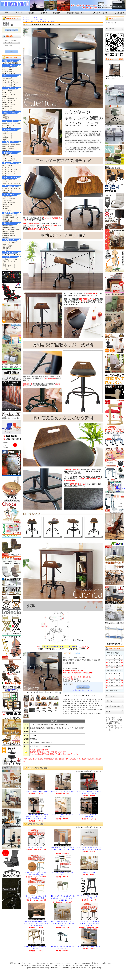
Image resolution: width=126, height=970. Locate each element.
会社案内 (44, 13)
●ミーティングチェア (9, 84)
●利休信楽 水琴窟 (8, 233)
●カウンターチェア (8, 100)
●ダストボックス (8, 167)
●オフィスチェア (8, 80)
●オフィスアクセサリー (10, 86)
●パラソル (5, 244)
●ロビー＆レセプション (10, 82)
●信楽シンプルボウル (9, 231)
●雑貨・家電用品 (8, 146)
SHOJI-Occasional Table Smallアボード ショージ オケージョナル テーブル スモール (36, 923)
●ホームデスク (7, 78)
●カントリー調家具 (8, 198)
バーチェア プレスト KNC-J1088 (62, 791)
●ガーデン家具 (7, 246)
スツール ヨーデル (89, 873)
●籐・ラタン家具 (8, 204)
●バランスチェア (8, 71)
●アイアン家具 (7, 196)
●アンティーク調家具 (9, 110)
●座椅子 (5, 115)
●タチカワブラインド (9, 161)
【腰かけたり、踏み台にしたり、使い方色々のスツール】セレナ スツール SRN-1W (63, 898)
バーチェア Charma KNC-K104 (89, 946)
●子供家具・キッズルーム (11, 188)
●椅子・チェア (7, 102)
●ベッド (5, 132)
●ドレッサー (6, 210)
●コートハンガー (8, 157)
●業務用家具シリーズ (9, 215)
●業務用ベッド (7, 138)
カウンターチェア (40, 17)
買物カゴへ (120, 488)
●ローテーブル (7, 106)
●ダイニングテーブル (9, 169)
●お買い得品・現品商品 (10, 63)
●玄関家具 (5, 155)
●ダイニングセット (8, 173)
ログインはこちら (112, 22)
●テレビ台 (5, 181)
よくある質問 (119, 13)
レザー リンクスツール (36, 847)
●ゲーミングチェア (8, 73)
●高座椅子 (5, 117)
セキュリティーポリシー (100, 13)
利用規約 (31, 13)
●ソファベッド (7, 134)
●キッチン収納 (7, 165)
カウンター (54, 21)
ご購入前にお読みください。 (83, 690)
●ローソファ (6, 92)
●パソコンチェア (8, 69)
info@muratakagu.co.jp (81, 963)
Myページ (19, 13)
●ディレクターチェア (9, 104)
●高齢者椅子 (6, 150)
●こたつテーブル (8, 125)
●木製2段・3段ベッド (9, 192)
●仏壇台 (5, 208)
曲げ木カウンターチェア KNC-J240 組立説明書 (59, 647)
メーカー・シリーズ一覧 (31, 21)
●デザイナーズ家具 (8, 202)
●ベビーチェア (7, 190)
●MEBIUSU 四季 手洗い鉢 (11, 229)
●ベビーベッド (7, 136)
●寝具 (4, 140)
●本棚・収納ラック (8, 179)
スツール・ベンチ (40, 19)
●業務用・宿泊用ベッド (10, 217)
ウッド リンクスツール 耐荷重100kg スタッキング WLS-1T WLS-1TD (89, 923)
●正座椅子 (5, 119)
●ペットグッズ (7, 108)
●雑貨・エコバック (8, 265)
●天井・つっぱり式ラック (11, 183)
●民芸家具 (5, 206)
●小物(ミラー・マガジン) (11, 259)
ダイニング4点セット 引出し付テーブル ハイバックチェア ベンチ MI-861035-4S (63, 923)
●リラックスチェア (8, 94)
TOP (6, 13)
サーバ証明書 (117, 720)
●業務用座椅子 (7, 221)
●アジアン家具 (7, 200)
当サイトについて (111, 696)
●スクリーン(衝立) (8, 158)
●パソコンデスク (8, 67)
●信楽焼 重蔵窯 (7, 225)
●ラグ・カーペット (8, 267)
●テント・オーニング (9, 242)
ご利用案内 (56, 13)
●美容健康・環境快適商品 (11, 144)
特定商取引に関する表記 (113, 706)
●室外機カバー (7, 248)
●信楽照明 (5, 237)
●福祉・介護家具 (8, 148)
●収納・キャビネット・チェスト (11, 262)
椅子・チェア (27, 17)
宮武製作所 (45, 21)
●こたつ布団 (6, 127)
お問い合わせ (110, 701)
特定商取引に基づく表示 (75, 13)
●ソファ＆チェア (8, 90)
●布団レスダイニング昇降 (11, 123)
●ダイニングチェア (8, 171)
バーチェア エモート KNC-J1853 (36, 791)
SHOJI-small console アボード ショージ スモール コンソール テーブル (63, 849)
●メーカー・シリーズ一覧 (11, 254)
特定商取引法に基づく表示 (38, 968)
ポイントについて (111, 28)
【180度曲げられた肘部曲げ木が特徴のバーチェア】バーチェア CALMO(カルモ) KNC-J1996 (36, 817)
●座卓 (4, 175)
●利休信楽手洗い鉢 (8, 227)
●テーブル (5, 96)
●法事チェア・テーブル (10, 219)
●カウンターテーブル (9, 98)
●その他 (5, 250)
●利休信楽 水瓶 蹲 (8, 235)
